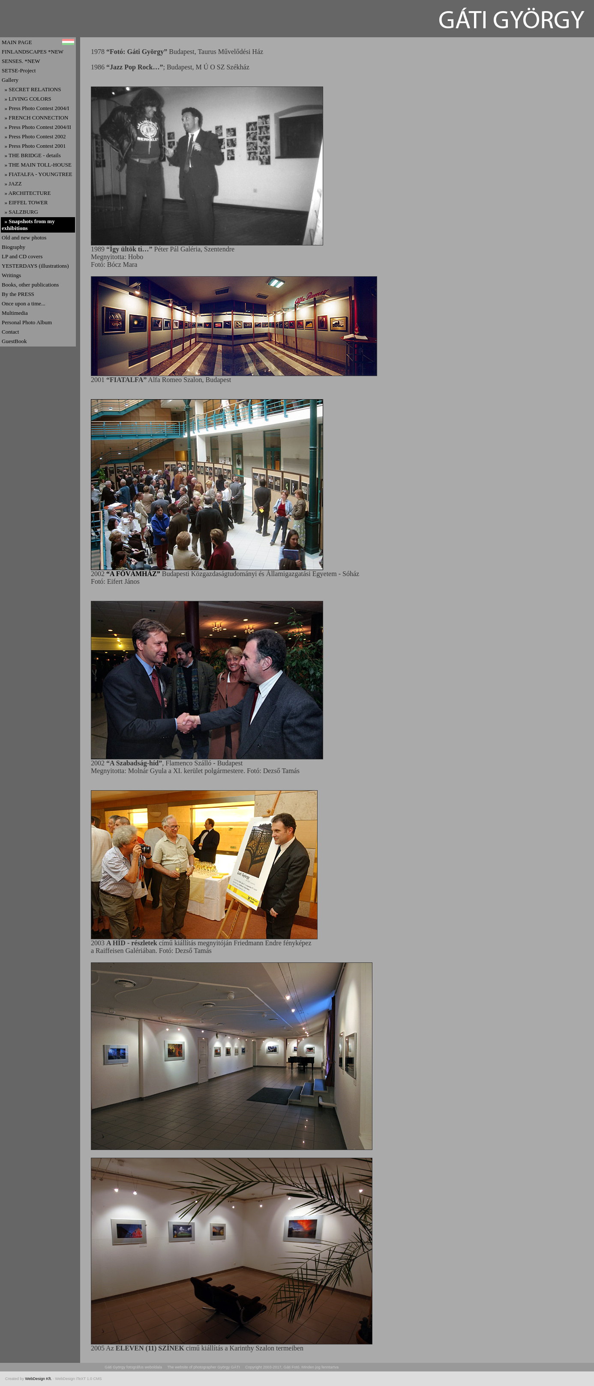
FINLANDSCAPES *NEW (32, 51)
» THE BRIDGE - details (31, 155)
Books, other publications (30, 284)
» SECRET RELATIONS (31, 89)
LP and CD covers (22, 256)
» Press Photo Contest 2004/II (36, 127)
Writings (11, 275)
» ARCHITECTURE (26, 193)
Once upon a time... (23, 303)
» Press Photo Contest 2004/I (35, 108)
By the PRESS (18, 294)
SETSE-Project (19, 70)
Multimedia (15, 313)
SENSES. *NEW (21, 61)
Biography (13, 247)
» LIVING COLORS (26, 99)
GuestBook (14, 341)
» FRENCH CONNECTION (35, 117)
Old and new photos (24, 237)
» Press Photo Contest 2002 (34, 136)
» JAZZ (12, 183)
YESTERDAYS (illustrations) (35, 266)
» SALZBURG (20, 212)
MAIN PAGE (17, 42)
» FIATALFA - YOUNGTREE (37, 174)
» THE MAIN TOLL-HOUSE (37, 164)
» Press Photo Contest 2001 (34, 146)
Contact (10, 332)
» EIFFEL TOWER (25, 202)
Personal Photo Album (27, 322)
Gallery (10, 80)
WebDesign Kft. (39, 1379)
